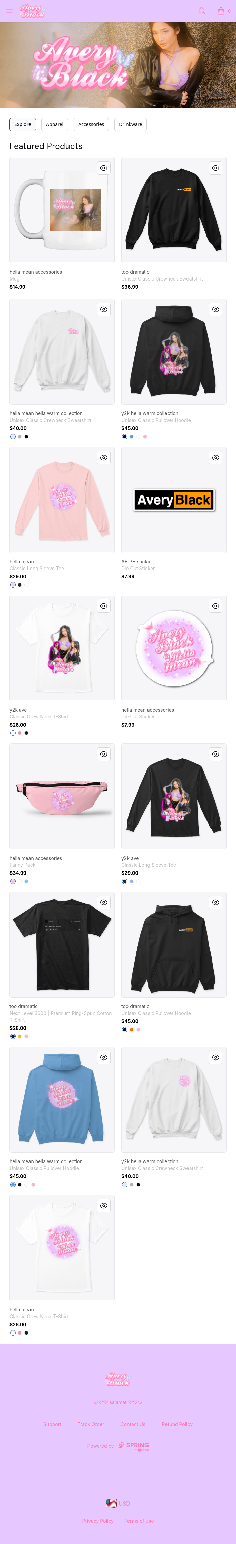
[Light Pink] (145, 437)
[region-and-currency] (118, 1503)
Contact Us (133, 1424)
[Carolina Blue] (132, 437)
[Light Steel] (20, 437)
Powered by (118, 1447)
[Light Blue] (26, 881)
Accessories (91, 124)
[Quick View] (104, 168)
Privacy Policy (98, 1521)
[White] (13, 437)
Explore (22, 124)
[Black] (26, 437)
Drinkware (130, 124)
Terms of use (139, 1521)
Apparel (54, 124)
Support (52, 1424)
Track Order (91, 1424)
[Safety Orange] (132, 1030)
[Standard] (20, 881)
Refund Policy (177, 1424)
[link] (62, 210)
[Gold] (20, 1036)
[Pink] (20, 733)
